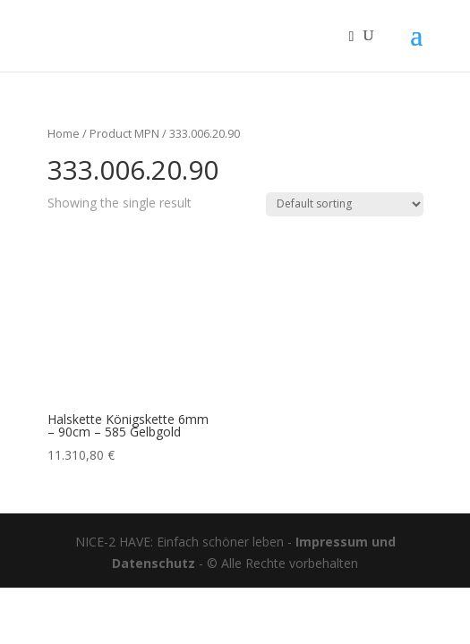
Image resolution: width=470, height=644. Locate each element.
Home (63, 133)
